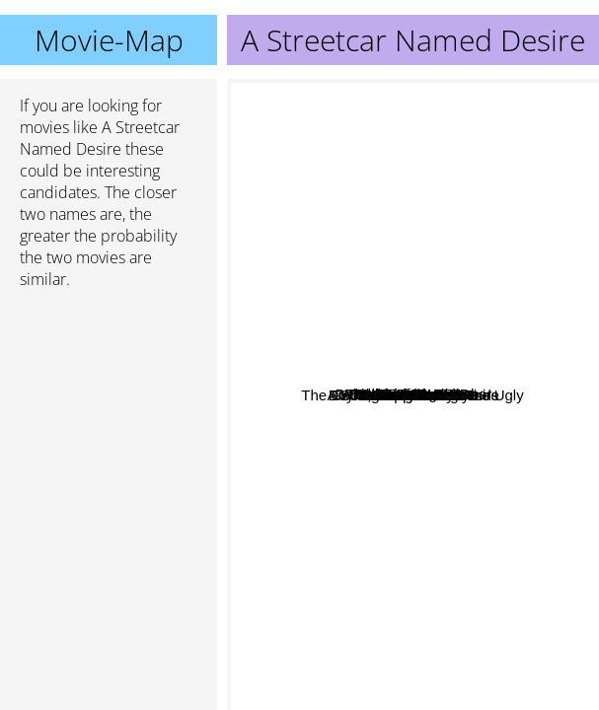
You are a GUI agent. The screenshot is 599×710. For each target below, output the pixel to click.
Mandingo (388, 276)
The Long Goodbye (496, 468)
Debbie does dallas (343, 376)
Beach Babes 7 (397, 488)
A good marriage (377, 253)
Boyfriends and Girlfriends (472, 351)
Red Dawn (455, 313)
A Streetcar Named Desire (413, 395)
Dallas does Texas (378, 341)
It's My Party (399, 516)
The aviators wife (404, 226)
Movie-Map (109, 40)
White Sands (456, 296)
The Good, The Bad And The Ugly (346, 670)
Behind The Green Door (363, 319)
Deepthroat (364, 391)
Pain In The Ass (445, 446)
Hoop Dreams (380, 596)
